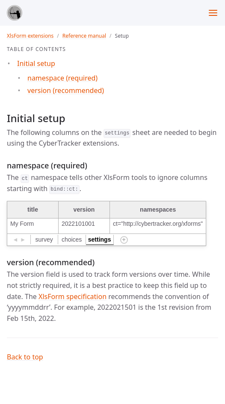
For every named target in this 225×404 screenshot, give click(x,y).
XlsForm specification (72, 296)
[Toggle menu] (213, 13)
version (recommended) (65, 90)
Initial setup (36, 63)
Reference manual (84, 35)
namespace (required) (62, 78)
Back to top (25, 357)
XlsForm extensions (30, 35)
